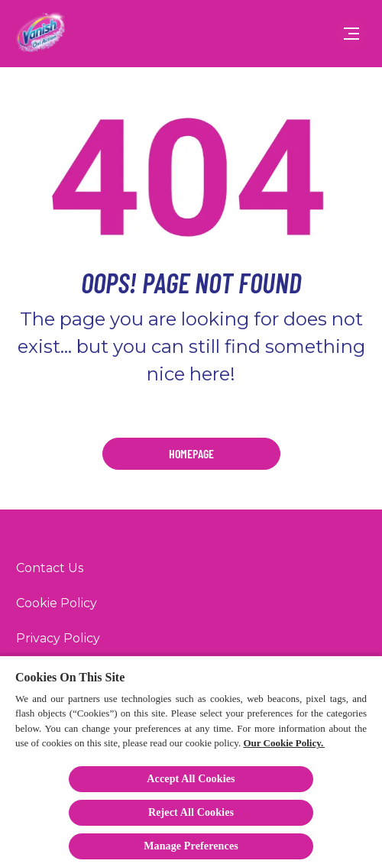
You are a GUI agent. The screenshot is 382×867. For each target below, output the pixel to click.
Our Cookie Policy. (283, 743)
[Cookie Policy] (56, 603)
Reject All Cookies (191, 812)
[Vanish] (41, 33)
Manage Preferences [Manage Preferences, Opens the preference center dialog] (191, 846)
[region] (191, 761)
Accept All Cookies (191, 779)
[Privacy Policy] (58, 639)
